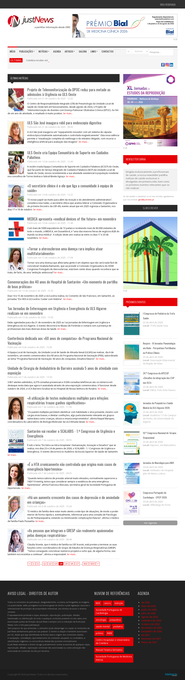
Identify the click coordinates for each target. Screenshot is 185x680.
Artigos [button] (70, 51)
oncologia (101, 619)
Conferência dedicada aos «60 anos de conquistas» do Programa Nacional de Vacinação (60, 341)
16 (71, 563)
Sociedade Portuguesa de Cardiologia (109, 611)
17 (77, 563)
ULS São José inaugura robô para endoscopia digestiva (64, 122)
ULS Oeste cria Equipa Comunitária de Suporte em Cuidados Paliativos (67, 155)
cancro (107, 603)
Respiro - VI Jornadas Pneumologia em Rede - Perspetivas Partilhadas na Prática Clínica (159, 348)
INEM (109, 633)
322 (85, 563)
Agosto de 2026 (149, 616)
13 (55, 563)
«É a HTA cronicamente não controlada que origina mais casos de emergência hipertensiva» (71, 467)
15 (66, 563)
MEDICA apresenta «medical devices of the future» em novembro (71, 219)
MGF (98, 603)
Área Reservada (168, 4)
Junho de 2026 (149, 609)
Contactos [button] (107, 51)
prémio (99, 633)
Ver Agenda (150, 523)
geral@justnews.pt (146, 199)
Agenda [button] (57, 51)
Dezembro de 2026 (151, 631)
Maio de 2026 (148, 606)
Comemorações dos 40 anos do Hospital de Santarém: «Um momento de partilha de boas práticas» (62, 284)
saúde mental (103, 626)
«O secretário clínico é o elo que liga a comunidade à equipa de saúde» (70, 188)
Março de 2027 (149, 642)
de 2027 (145, 635)
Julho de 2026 (148, 613)
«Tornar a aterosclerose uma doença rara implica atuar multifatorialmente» (65, 251)
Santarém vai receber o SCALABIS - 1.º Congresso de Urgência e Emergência (71, 433)
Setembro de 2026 (151, 620)
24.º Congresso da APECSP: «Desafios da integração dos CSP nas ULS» (158, 377)
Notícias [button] (43, 51)
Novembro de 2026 (151, 627)
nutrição (119, 603)
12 (50, 563)
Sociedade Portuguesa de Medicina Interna (114, 658)
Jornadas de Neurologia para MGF (158, 463)
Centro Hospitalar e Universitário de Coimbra (113, 641)
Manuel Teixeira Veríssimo (109, 649)
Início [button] (12, 51)
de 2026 (145, 602)
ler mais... (68, 113)
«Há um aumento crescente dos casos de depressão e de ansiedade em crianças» (73, 500)
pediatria (118, 626)
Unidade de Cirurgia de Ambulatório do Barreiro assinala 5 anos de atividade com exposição (63, 370)
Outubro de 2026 (150, 624)
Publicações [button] (27, 51)
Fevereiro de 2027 (151, 638)
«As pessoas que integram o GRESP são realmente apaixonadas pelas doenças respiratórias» (70, 533)
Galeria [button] (83, 51)
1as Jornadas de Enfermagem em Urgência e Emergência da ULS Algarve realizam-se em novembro (57, 311)
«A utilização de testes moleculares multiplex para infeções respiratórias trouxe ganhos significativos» (67, 400)
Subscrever (150, 208)
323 (92, 563)
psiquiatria (115, 619)
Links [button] (94, 51)
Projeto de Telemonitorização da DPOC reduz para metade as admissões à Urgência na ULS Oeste (68, 92)
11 (44, 563)
